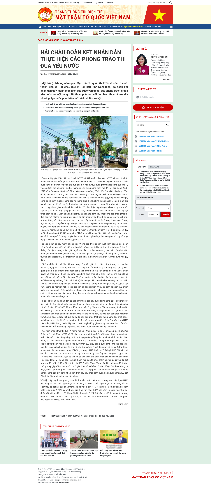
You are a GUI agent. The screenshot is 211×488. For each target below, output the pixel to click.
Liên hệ (76, 3)
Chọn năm (140, 214)
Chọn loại (140, 208)
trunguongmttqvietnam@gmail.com (68, 480)
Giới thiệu (141, 48)
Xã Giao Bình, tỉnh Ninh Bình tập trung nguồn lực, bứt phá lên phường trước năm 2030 (84, 453)
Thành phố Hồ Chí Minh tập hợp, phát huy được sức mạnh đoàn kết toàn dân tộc (54, 453)
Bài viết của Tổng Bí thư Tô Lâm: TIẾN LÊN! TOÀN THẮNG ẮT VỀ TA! (155, 32)
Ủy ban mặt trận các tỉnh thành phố (152, 117)
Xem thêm (166, 79)
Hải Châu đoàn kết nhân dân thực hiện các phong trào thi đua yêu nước (82, 416)
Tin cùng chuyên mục (56, 426)
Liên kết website (146, 89)
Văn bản (141, 160)
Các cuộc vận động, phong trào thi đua (60, 40)
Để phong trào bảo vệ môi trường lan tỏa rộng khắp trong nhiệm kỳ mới (113, 453)
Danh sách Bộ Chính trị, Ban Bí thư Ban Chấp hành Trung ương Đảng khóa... (72, 32)
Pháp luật (154, 167)
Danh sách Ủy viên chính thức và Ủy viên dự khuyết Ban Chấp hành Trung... (114, 32)
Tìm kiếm (165, 214)
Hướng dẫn (141, 167)
